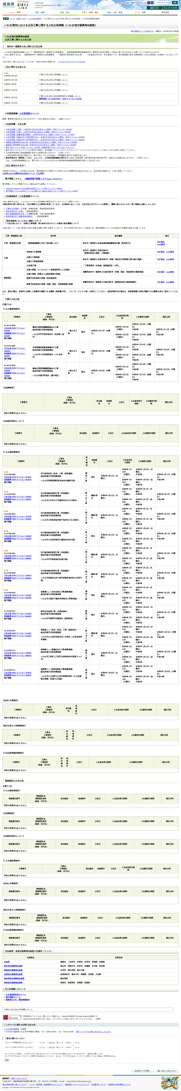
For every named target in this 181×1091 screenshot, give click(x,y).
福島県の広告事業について (119, 1084)
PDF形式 (160, 242)
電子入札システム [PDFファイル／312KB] (23, 147)
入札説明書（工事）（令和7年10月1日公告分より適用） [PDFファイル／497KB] (39, 129)
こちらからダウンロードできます (71, 62)
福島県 (8, 5)
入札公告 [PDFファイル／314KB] (17, 536)
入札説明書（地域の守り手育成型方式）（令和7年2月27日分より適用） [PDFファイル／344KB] (45, 140)
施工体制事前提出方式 (15, 214)
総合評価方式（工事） (15, 211)
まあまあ (51, 1043)
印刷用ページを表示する (143, 31)
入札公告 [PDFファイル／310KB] (17, 653)
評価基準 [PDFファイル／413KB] (17, 636)
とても (42, 1043)
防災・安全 (65, 12)
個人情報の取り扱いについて (15, 1084)
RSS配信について (99, 1084)
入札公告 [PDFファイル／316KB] (17, 497)
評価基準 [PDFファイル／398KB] (17, 499)
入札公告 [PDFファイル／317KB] (17, 516)
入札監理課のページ (29, 113)
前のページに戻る (142, 1071)
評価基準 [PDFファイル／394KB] (17, 675)
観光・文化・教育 (115, 12)
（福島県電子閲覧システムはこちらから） (43, 179)
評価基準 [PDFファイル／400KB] (17, 578)
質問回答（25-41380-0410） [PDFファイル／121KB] (60, 99)
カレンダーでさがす (171, 8)
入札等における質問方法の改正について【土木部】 (23, 173)
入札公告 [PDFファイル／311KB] (17, 595)
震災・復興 (40, 12)
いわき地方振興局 (34, 19)
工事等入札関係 (12, 209)
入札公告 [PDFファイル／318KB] (17, 575)
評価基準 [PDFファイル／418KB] (17, 539)
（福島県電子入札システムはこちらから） (57, 147)
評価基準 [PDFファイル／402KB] (17, 598)
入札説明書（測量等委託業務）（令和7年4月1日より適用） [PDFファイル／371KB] (40, 135)
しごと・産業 (140, 12)
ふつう (60, 1043)
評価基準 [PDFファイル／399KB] (17, 519)
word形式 (161, 244)
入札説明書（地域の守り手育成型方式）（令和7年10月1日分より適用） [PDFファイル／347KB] (45, 137)
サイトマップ (51, 7)
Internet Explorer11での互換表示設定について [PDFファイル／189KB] (34, 188)
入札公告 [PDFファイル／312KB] (17, 556)
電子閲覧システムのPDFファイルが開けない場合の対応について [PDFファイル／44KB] (42, 191)
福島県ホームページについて (77, 1084)
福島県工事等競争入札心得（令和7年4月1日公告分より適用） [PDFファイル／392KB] (41, 145)
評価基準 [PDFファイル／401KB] (17, 480)
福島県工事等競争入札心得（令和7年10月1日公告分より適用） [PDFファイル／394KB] (41, 142)
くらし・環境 (14, 12)
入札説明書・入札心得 (15, 124)
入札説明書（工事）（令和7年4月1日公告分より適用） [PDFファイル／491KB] (38, 132)
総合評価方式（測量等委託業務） (19, 216)
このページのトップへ (167, 1071)
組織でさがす (155, 8)
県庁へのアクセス (19, 1078)
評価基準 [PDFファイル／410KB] (17, 616)
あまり (69, 1043)
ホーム (12, 19)
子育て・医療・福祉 (90, 12)
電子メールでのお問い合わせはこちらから (93, 1032)
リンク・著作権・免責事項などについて (45, 1084)
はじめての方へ (51, 3)
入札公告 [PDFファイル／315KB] (17, 477)
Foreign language (51, 5)
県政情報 (165, 12)
